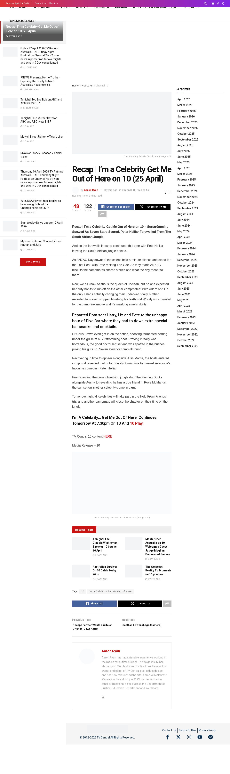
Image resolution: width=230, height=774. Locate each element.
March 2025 (184, 173)
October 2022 (185, 340)
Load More (33, 262)
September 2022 (187, 346)
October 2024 (185, 202)
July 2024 (183, 219)
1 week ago (152, 581)
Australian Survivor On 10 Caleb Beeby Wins (105, 572)
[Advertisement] (148, 50)
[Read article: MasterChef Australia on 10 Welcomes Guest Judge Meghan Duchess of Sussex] (133, 545)
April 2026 (183, 99)
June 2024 (184, 225)
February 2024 (186, 248)
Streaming (42, 7)
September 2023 (187, 277)
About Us (54, 3)
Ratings (121, 7)
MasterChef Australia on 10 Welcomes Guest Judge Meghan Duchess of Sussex (157, 549)
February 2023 (186, 317)
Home (75, 85)
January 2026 (186, 116)
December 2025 (187, 122)
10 (82, 593)
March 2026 (184, 105)
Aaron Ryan (91, 190)
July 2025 (183, 151)
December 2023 (187, 260)
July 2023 (183, 288)
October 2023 (185, 271)
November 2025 (187, 128)
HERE (107, 438)
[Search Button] (205, 3)
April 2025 (183, 168)
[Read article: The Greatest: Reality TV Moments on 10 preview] (133, 573)
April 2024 (183, 236)
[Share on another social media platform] (102, 216)
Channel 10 (102, 85)
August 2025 (185, 145)
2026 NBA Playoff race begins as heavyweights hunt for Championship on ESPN (40, 204)
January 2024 (186, 254)
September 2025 (187, 139)
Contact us (40, 3)
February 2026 (186, 110)
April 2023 (183, 305)
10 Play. (137, 425)
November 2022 (187, 334)
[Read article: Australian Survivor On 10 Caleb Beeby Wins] (81, 573)
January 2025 (186, 185)
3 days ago (100, 557)
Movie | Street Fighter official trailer (41, 136)
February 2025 (186, 179)
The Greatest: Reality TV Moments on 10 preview (158, 572)
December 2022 (187, 328)
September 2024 (187, 208)
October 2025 (185, 133)
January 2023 (186, 323)
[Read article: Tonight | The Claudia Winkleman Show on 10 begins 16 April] (81, 545)
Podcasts (101, 7)
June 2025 (184, 156)
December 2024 (187, 191)
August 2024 (185, 214)
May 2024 (183, 231)
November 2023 (187, 265)
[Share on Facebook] (116, 207)
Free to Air (18, 7)
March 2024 (184, 242)
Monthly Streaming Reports (154, 7)
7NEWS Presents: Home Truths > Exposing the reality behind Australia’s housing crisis (40, 81)
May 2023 (183, 300)
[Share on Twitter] (153, 207)
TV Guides (189, 7)
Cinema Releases (22, 20)
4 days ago (100, 581)
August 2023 (185, 283)
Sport (80, 7)
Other (63, 7)
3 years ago (110, 190)
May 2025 (183, 162)
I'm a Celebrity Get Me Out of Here (110, 593)
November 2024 (187, 196)
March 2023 (184, 311)
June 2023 (184, 294)
